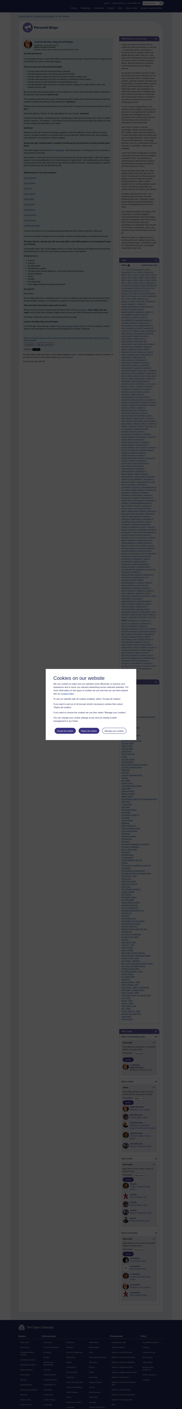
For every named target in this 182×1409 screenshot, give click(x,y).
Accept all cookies (65, 731)
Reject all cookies (89, 731)
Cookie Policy (67, 694)
